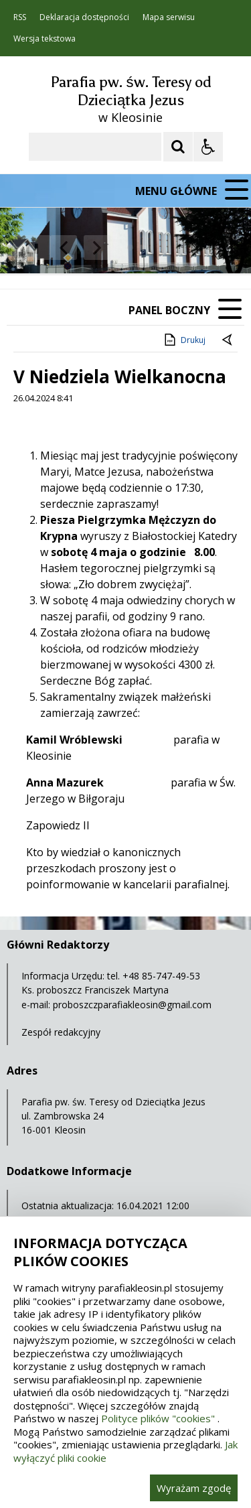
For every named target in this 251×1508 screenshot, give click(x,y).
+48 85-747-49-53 (161, 975)
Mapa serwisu (169, 17)
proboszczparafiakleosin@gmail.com (132, 1004)
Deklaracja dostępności (84, 17)
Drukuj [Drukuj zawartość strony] (183, 340)
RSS (19, 17)
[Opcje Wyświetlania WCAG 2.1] (208, 146)
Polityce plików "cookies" (158, 1418)
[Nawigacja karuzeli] (80, 248)
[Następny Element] (97, 248)
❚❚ (27, 247)
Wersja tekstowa (44, 39)
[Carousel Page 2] (143, 248)
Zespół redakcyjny (60, 1032)
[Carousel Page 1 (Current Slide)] (130, 248)
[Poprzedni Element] (63, 248)
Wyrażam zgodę (194, 1488)
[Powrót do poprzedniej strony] (228, 340)
